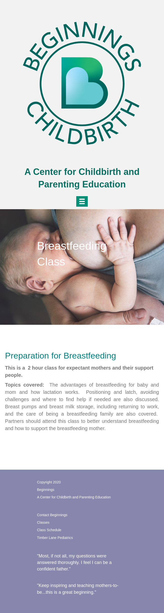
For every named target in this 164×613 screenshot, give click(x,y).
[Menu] (82, 201)
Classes (43, 522)
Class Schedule (49, 530)
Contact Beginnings (52, 515)
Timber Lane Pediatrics (55, 538)
